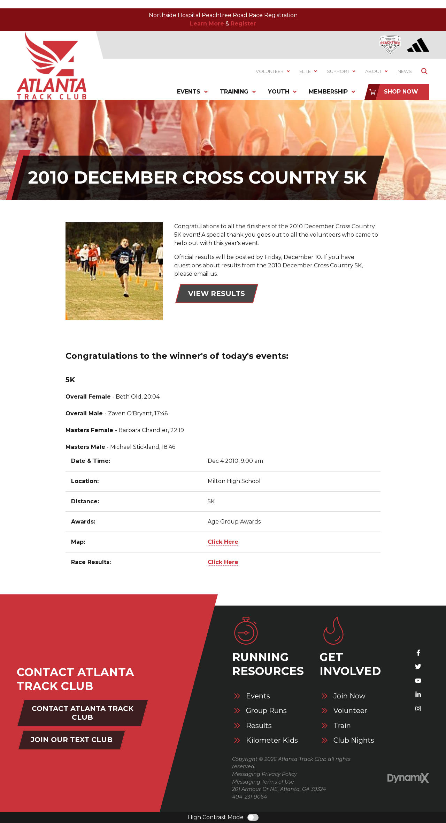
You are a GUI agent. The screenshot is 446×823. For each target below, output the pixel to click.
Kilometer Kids (272, 740)
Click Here (223, 542)
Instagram (418, 709)
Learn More (207, 23)
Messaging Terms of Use (263, 782)
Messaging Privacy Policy (264, 774)
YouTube (418, 681)
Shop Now (401, 91)
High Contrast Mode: (216, 817)
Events (258, 696)
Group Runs (266, 711)
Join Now (349, 696)
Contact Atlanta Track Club (82, 712)
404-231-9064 (249, 797)
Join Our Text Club (72, 739)
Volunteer (350, 711)
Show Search (424, 71)
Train (342, 726)
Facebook (418, 653)
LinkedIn (418, 695)
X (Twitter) (418, 667)
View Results (216, 293)
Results (259, 726)
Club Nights (353, 740)
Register (243, 23)
